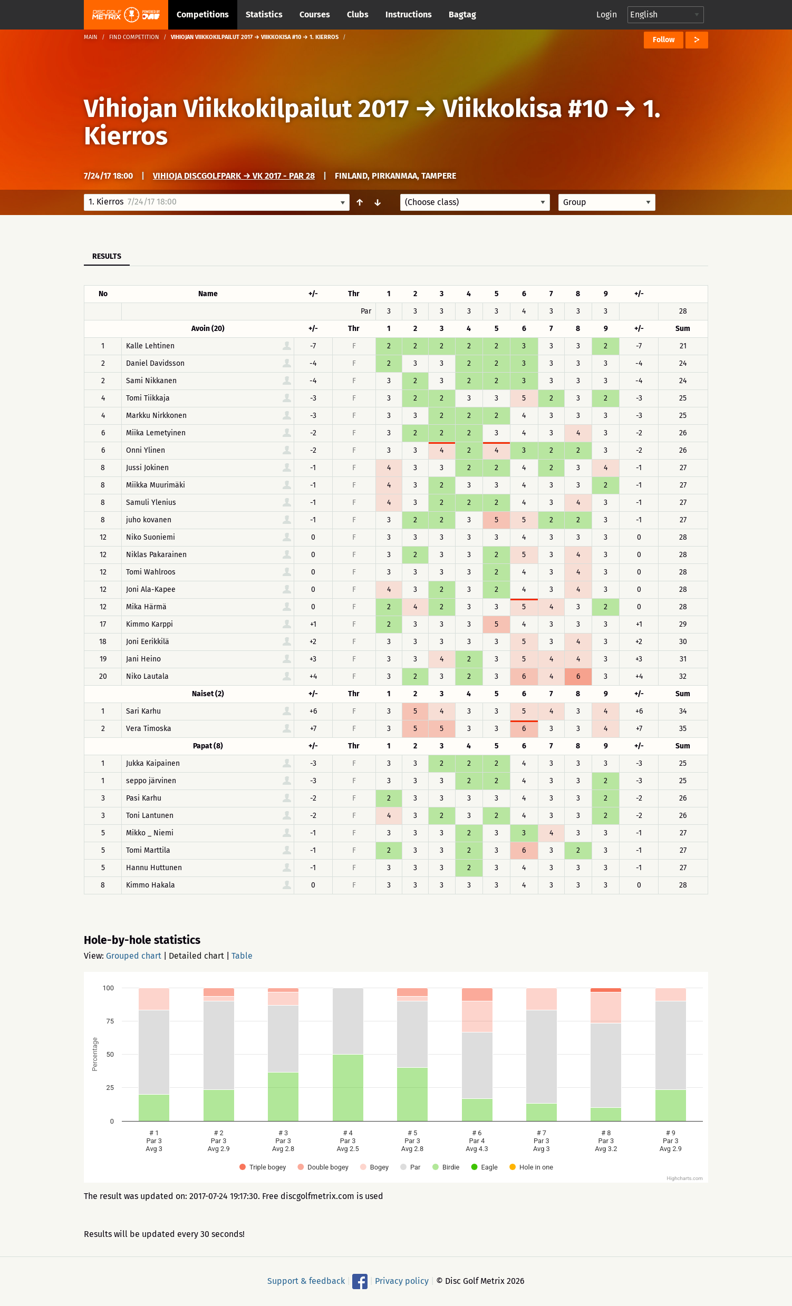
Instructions (408, 14)
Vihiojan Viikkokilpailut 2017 (246, 108)
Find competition (134, 37)
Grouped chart (133, 956)
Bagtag (462, 14)
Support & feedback (306, 1281)
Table (242, 956)
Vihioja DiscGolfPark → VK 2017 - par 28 (234, 176)
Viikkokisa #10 (526, 108)
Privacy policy (402, 1281)
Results (106, 256)
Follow (663, 39)
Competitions (203, 14)
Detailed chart (196, 956)
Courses (315, 14)
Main (91, 37)
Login (606, 14)
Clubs (358, 14)
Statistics (264, 14)
